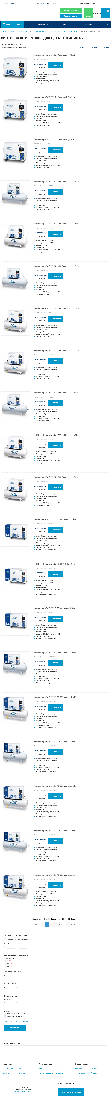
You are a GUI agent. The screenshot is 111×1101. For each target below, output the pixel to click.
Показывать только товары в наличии (19, 939)
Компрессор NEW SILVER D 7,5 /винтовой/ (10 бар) (55, 564)
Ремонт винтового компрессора (14, 1048)
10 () (9, 964)
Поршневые (80, 1073)
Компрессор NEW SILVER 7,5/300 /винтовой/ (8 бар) (56, 435)
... (63, 924)
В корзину (57, 65)
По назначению (97, 1069)
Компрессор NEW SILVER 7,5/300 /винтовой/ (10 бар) (56, 308)
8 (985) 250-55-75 (66, 1083)
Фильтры (88, 16)
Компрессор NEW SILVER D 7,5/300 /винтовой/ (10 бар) (57, 786)
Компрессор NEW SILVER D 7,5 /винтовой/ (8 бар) (54, 608)
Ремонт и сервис (71, 10)
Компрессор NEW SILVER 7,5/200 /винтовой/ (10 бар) (56, 350)
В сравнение (41, 67)
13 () (9, 967)
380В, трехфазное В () (15, 1016)
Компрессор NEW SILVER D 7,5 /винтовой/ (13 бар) (55, 519)
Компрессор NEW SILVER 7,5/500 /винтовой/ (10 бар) (56, 266)
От (4, 946)
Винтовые (79, 1069)
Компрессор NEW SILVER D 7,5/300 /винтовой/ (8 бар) (56, 875)
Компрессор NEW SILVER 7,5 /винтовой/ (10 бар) (54, 97)
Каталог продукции (12, 24)
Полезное (59, 1073)
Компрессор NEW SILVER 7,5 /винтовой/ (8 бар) (54, 139)
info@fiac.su (19, 1091)
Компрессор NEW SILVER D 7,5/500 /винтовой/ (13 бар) (57, 652)
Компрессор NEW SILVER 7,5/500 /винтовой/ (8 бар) (56, 392)
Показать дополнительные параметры (16, 1021)
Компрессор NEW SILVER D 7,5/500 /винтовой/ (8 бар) (56, 830)
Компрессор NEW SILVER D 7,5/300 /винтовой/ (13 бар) (57, 697)
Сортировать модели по (9, 47)
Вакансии (7, 1073)
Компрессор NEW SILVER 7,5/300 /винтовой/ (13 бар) (56, 224)
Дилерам (22, 1069)
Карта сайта (27, 1091)
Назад (36, 924)
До (17, 946)
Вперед (75, 924)
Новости (66, 24)
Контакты (88, 24)
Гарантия (59, 1069)
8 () (9, 961)
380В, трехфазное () (16, 1013)
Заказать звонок (71, 16)
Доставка (43, 1069)
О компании (8, 1069)
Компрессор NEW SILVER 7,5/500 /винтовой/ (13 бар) (56, 181)
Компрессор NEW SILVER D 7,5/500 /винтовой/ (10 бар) (57, 741)
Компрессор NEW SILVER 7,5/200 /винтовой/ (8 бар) (56, 477)
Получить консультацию (71, 1092)
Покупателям (43, 24)
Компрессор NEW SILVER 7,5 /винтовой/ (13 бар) (54, 55)
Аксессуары (96, 1073)
